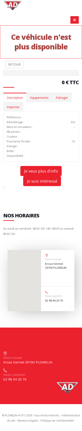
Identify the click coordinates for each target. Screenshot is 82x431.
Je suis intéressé (42, 181)
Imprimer (13, 107)
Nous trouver (53, 259)
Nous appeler (53, 296)
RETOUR (14, 64)
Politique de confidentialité (57, 420)
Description (15, 98)
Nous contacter (14, 375)
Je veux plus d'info (41, 171)
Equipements (39, 98)
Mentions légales (27, 420)
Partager (62, 98)
